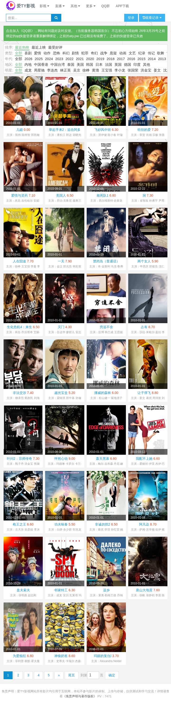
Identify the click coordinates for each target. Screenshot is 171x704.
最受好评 (55, 47)
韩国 (89, 64)
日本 (99, 64)
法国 (108, 64)
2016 (131, 59)
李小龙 (119, 70)
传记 (151, 53)
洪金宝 (146, 70)
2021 (80, 59)
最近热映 (22, 47)
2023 (59, 59)
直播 (60, 6)
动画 (122, 53)
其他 (75, 6)
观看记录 (152, 18)
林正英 (65, 70)
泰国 (70, 64)
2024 (49, 59)
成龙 (28, 70)
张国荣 (133, 70)
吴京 (76, 70)
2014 (152, 59)
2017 (121, 59)
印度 (137, 64)
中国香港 (41, 64)
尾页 (71, 675)
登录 (131, 18)
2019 (100, 59)
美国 (80, 64)
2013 (162, 59)
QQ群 (105, 6)
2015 (141, 59)
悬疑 (113, 53)
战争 (103, 53)
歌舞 (160, 53)
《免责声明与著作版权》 (80, 696)
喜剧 (28, 53)
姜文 (157, 70)
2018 (110, 59)
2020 (90, 59)
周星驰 (39, 70)
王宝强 (106, 70)
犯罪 (84, 53)
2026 (28, 59)
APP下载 (122, 6)
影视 (44, 6)
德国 (127, 64)
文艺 (132, 53)
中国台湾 (58, 64)
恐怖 (56, 53)
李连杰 (52, 70)
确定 (112, 675)
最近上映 (39, 47)
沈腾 (166, 70)
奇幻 (94, 53)
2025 (39, 59)
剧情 (75, 53)
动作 (47, 53)
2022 (69, 59)
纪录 (141, 53)
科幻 (66, 53)
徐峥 (86, 70)
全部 (18, 53)
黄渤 (95, 70)
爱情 (37, 53)
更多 (90, 6)
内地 (28, 64)
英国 (118, 64)
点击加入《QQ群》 (20, 31)
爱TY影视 (20, 6)
